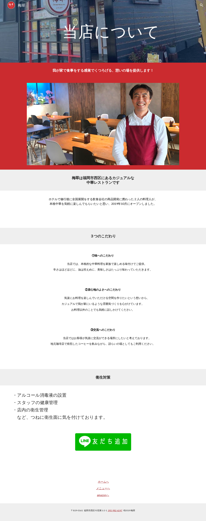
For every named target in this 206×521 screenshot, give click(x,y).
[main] (111, 31)
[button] (201, 5)
